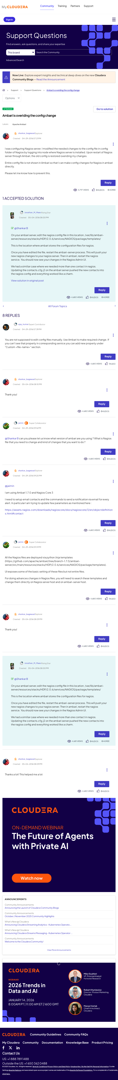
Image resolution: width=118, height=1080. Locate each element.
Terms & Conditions (39, 1066)
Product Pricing (102, 1042)
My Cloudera (11, 1042)
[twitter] (10, 1047)
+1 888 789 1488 (18, 1059)
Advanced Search (15, 60)
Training (62, 6)
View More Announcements (59, 950)
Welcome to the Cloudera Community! (24, 941)
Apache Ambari (19, 124)
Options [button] (10, 98)
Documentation (52, 1042)
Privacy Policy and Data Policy (58, 1066)
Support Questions (32, 90)
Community (47, 6)
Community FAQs (76, 1034)
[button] (112, 143)
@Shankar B (21, 228)
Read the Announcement (50, 79)
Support (88, 6)
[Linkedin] (18, 1047)
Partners (75, 6)
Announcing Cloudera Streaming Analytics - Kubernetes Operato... (38, 924)
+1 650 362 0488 (35, 1063)
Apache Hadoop (15, 1070)
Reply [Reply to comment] (101, 289)
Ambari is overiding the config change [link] (63, 90)
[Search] (73, 52)
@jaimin (9, 485)
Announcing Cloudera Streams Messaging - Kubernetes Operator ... (39, 933)
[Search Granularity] (20, 52)
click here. (6, 1074)
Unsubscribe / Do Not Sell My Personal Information (90, 1066)
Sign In (9, 19)
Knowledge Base (77, 1042)
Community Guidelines (45, 1034)
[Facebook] (3, 1047)
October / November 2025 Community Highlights (29, 916)
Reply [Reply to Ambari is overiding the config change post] (108, 182)
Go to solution (104, 109)
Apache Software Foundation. (81, 1070)
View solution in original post (27, 280)
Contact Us (11, 1053)
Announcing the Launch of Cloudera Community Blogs (32, 907)
